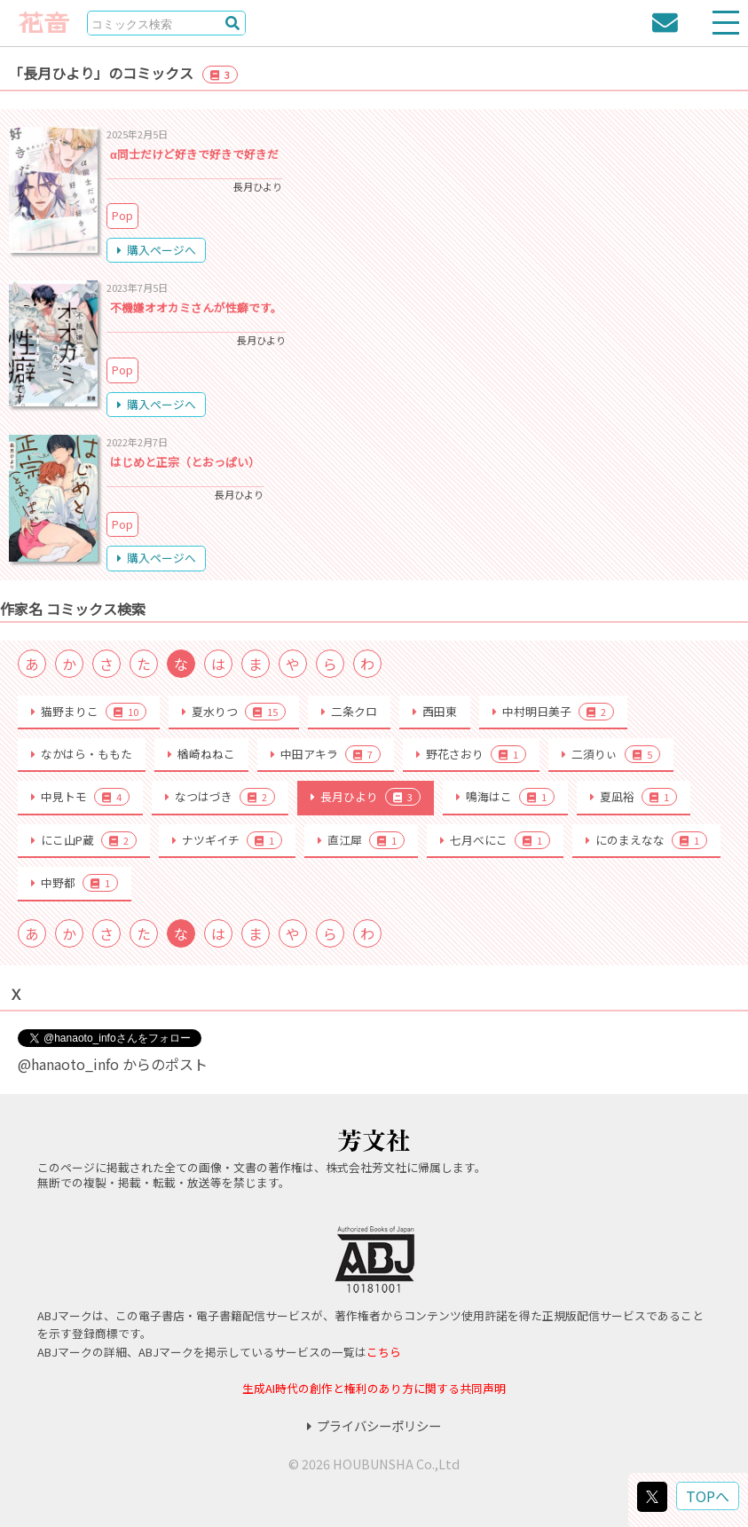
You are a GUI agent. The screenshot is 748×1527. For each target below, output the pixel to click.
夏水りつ (234, 711)
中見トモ (80, 797)
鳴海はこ (505, 797)
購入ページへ (156, 249)
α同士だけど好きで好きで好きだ (194, 154)
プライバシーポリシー (374, 1425)
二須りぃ (611, 754)
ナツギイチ (227, 840)
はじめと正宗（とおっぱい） (185, 461)
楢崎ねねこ (201, 753)
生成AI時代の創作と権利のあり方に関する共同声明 (374, 1388)
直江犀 (361, 840)
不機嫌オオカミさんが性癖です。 (196, 307)
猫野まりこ (88, 711)
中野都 (74, 883)
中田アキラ (326, 754)
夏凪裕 (633, 797)
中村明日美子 (553, 711)
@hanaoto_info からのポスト (113, 1063)
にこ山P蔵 (84, 840)
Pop (122, 215)
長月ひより (366, 797)
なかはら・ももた (81, 753)
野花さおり (471, 754)
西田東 (435, 711)
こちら (383, 1351)
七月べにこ (495, 840)
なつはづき (220, 797)
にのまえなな (646, 840)
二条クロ (349, 711)
